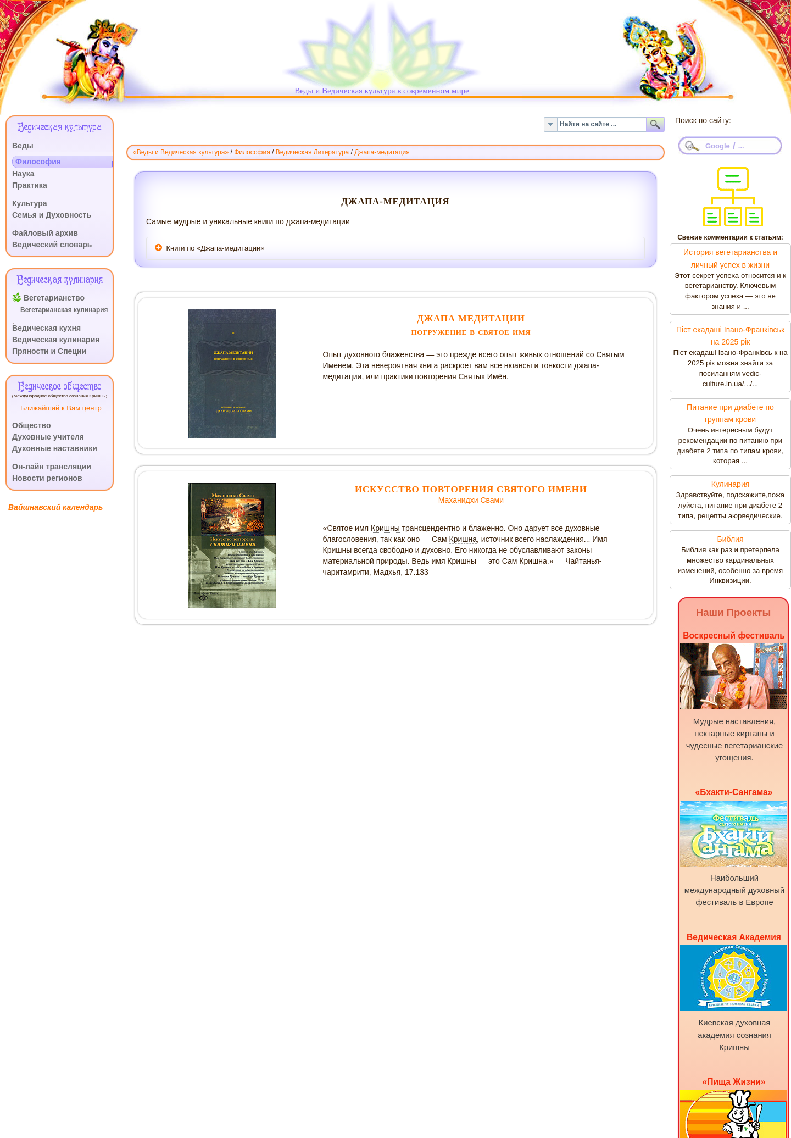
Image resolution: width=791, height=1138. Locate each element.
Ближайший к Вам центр (61, 408)
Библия (730, 539)
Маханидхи (459, 500)
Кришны (385, 528)
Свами (492, 500)
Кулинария (730, 484)
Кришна (463, 539)
